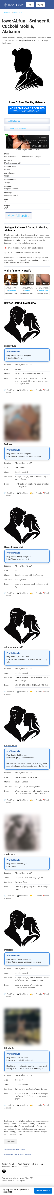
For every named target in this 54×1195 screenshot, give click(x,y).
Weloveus (9, 444)
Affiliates (35, 1164)
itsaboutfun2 (10, 346)
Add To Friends (14, 121)
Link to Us (15, 1167)
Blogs (14, 1164)
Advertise (6, 1167)
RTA (31, 1178)
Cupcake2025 (10, 745)
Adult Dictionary (24, 1164)
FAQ (41, 1164)
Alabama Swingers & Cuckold (14, 1150)
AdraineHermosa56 (13, 647)
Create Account (43, 1191)
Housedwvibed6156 (13, 547)
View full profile (18, 215)
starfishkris (9, 854)
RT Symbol (24, 1167)
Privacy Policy (24, 1178)
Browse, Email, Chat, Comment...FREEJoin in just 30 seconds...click (27, 110)
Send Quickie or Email (18, 129)
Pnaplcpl (8, 950)
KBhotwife (9, 1048)
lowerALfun (17, 13)
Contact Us (6, 1164)
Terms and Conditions (10, 1178)
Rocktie (7, 13)
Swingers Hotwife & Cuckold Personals (18, 1155)
